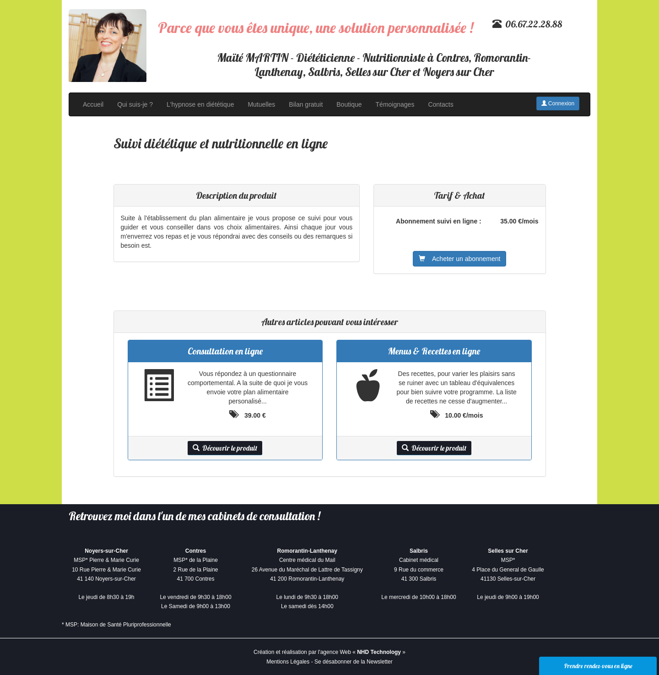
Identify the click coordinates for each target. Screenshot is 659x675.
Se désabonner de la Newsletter (353, 662)
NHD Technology (379, 652)
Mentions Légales (287, 662)
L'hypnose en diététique (200, 104)
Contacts (440, 104)
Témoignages (395, 104)
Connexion (558, 103)
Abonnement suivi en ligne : (438, 221)
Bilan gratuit (306, 104)
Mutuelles (261, 104)
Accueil (93, 104)
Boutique (349, 104)
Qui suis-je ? (135, 104)
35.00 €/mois (519, 221)
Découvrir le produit (225, 448)
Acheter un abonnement (459, 258)
